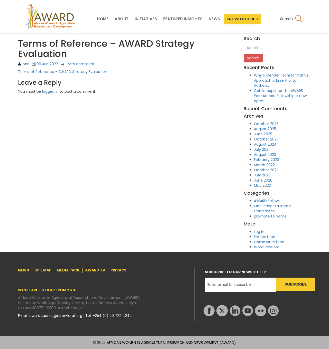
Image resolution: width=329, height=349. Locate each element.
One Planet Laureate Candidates (272, 208)
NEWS (214, 19)
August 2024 (265, 144)
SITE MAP (42, 270)
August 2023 (265, 154)
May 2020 (262, 185)
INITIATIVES (146, 19)
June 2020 (263, 180)
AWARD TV (95, 270)
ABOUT (122, 19)
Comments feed (269, 241)
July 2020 (262, 175)
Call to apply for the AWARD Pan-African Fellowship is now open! (280, 95)
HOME (102, 19)
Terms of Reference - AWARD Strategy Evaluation (62, 71)
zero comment (81, 64)
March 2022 (264, 164)
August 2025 (265, 128)
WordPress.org (266, 247)
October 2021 (266, 170)
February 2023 (266, 159)
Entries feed (264, 236)
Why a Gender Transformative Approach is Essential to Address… (281, 80)
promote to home (270, 216)
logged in (50, 91)
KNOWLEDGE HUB (242, 19)
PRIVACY (118, 270)
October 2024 (266, 139)
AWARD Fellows (267, 200)
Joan (25, 64)
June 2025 (263, 134)
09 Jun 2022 (47, 64)
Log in (259, 231)
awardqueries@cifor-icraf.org (56, 315)
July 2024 (262, 149)
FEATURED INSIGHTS (183, 19)
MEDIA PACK (68, 270)
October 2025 (266, 123)
